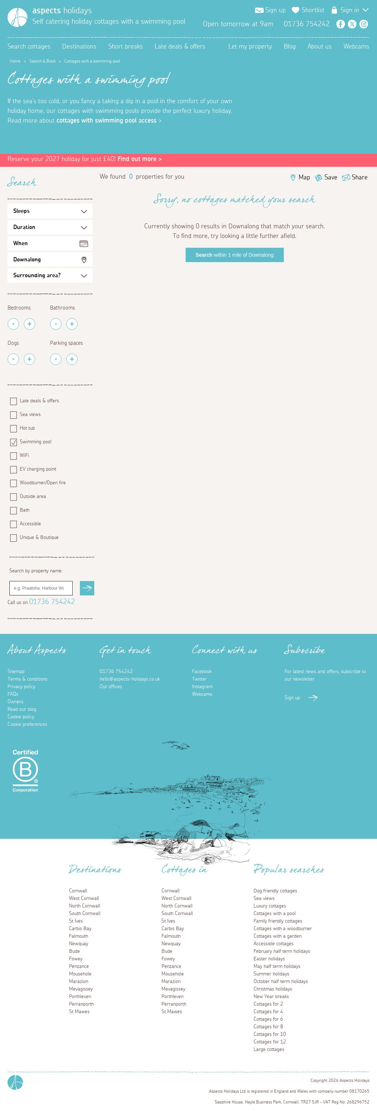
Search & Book (42, 61)
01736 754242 (52, 601)
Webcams (356, 47)
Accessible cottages (274, 943)
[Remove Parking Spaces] (56, 359)
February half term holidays (282, 951)
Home (15, 61)
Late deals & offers (180, 47)
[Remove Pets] (13, 359)
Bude (74, 951)
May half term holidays (277, 966)
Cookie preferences (27, 724)
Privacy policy (21, 686)
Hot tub (27, 428)
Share (360, 177)
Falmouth (78, 936)
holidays (62, 10)
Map (304, 177)
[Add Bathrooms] (72, 324)
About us (320, 47)
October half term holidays (281, 981)
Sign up (275, 10)
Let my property (250, 47)
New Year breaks (271, 996)
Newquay (78, 943)
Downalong (27, 259)
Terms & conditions (27, 679)
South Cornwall (84, 913)
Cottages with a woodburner (283, 928)
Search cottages (29, 47)
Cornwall (78, 890)
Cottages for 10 (270, 1034)
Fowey (75, 958)
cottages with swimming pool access (106, 121)
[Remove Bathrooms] (56, 324)
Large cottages (269, 1049)
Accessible (30, 523)
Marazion (78, 981)
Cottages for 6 (268, 1019)
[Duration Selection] (50, 227)
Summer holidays (271, 974)
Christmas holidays (273, 989)
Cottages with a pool (275, 913)
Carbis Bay (80, 928)
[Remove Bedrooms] (13, 324)
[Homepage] (17, 17)
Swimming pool (35, 441)
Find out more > (140, 159)
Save (330, 177)
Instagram (363, 24)
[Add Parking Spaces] (72, 359)
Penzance (79, 966)
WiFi (24, 455)
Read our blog (22, 709)
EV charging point (38, 469)
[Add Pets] (29, 359)
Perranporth (81, 1004)
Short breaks (125, 47)
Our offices (111, 686)
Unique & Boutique (39, 537)
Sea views (30, 414)
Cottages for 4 (268, 1011)
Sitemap (16, 671)
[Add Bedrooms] (29, 324)
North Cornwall (84, 906)
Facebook (340, 24)
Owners (15, 701)
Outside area (33, 496)
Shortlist (313, 10)
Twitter (352, 24)
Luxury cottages (270, 906)
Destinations (79, 47)
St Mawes (79, 1011)
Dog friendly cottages (275, 890)
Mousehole (80, 974)
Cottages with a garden (277, 936)
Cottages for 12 (270, 1041)
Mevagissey (81, 989)
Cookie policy (21, 716)
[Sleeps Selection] (50, 211)
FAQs (13, 694)
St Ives (76, 921)
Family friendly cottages (278, 921)
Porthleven (80, 996)
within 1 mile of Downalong (235, 255)
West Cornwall (84, 898)
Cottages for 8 (268, 1026)
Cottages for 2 (268, 1004)
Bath (24, 510)
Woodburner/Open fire (43, 482)
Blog (290, 47)
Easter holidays (269, 958)
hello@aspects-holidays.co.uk (130, 679)
